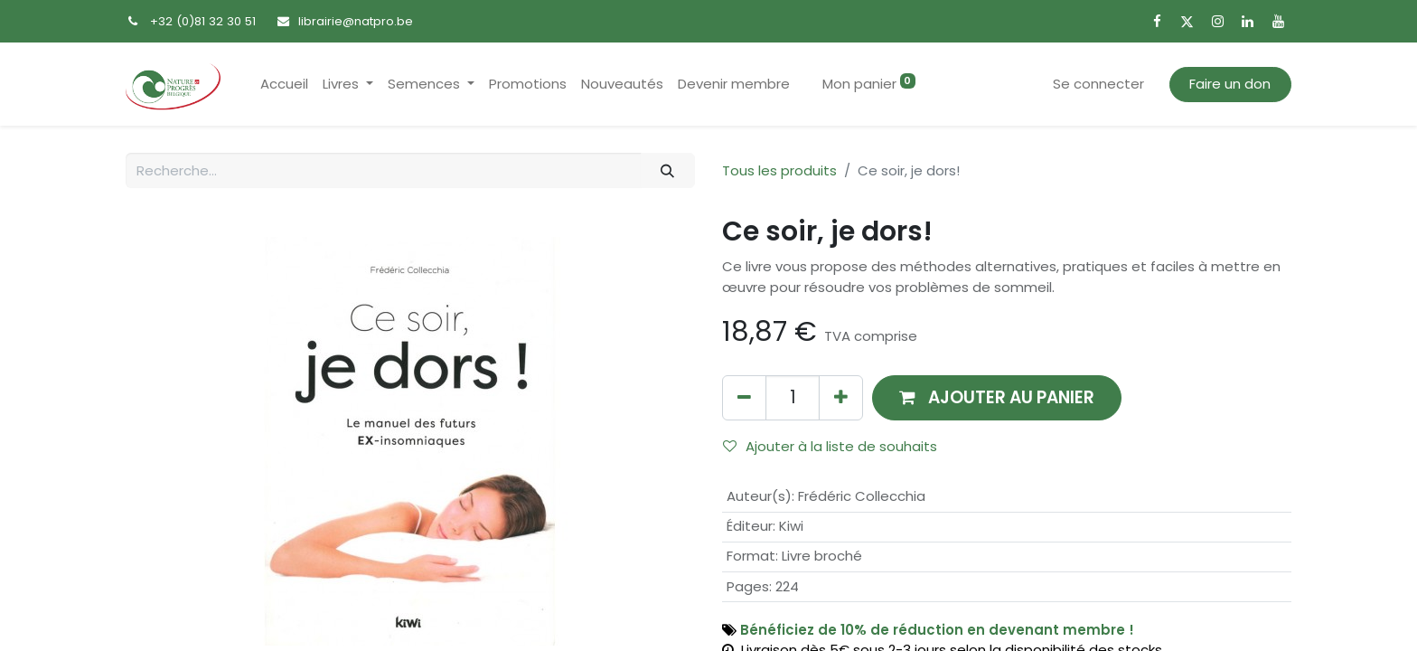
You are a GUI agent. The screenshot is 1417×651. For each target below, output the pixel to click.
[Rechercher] (668, 170)
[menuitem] (284, 84)
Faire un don (1230, 83)
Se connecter (1098, 83)
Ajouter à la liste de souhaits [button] (830, 446)
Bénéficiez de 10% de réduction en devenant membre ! (937, 629)
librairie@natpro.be (355, 21)
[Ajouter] (841, 397)
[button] (996, 397)
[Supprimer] (744, 397)
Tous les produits (779, 170)
